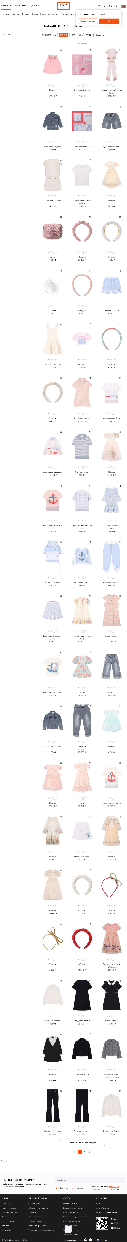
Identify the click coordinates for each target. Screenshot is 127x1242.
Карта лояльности (70, 1235)
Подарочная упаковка (72, 1221)
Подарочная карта (70, 1212)
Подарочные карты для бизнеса (76, 1217)
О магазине (6, 1203)
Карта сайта (7, 1230)
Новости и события (10, 1208)
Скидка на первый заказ (38, 1226)
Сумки (43, 14)
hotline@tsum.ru (102, 1208)
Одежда (26, 14)
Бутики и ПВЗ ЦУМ (9, 1212)
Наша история (8, 1221)
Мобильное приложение (38, 1208)
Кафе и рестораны (70, 1226)
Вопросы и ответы (35, 1203)
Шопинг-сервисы (70, 1203)
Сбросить (100, 35)
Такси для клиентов (71, 1230)
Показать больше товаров (82, 1143)
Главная (4, 1161)
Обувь (35, 14)
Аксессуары (53, 14)
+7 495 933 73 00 (102, 1203)
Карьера (5, 1226)
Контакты (6, 1217)
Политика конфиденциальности (41, 1230)
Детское (7, 34)
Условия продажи (35, 1221)
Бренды (16, 14)
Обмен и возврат (35, 1217)
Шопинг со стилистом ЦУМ (73, 1208)
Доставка (32, 1212)
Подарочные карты (71, 14)
